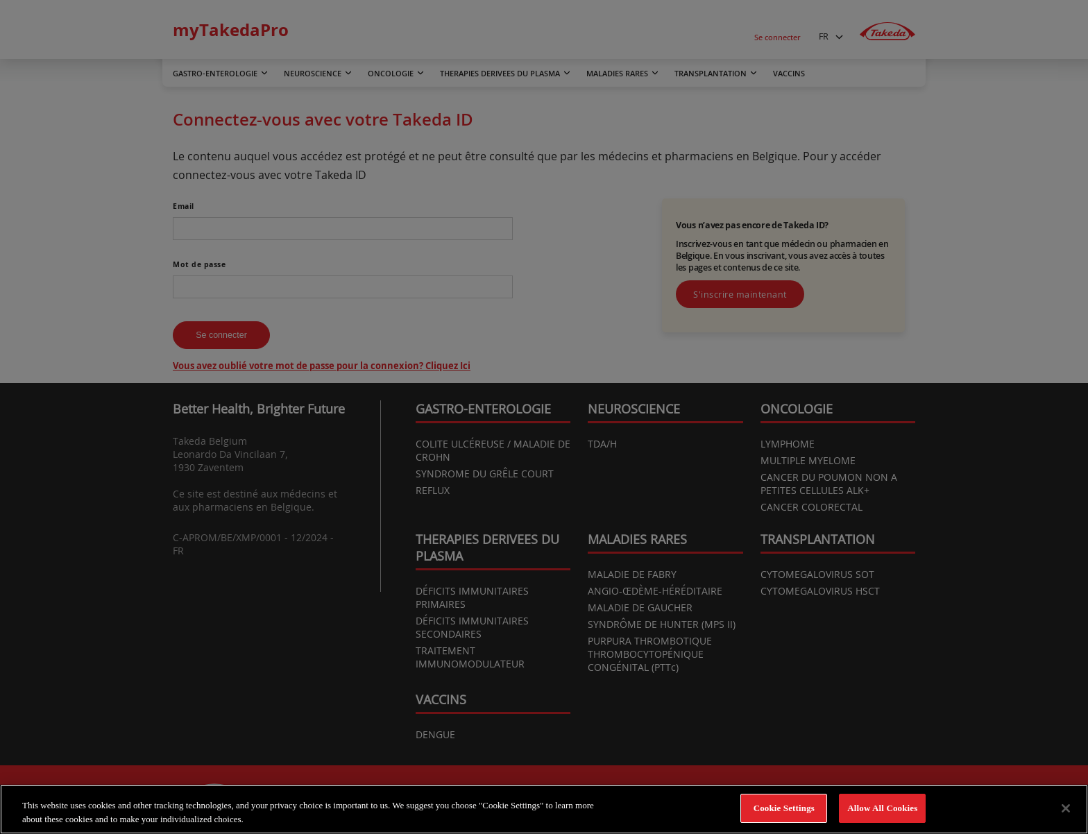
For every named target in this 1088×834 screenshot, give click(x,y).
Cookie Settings (784, 808)
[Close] (1066, 808)
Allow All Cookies (882, 808)
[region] (544, 809)
